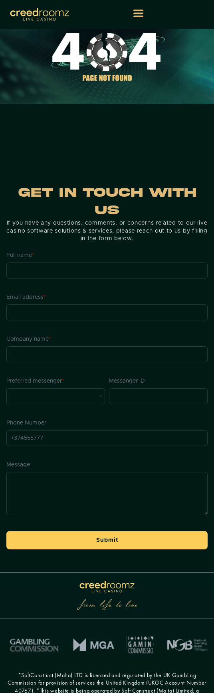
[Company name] (107, 354)
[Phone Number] (107, 438)
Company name (28, 339)
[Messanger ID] (158, 396)
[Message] (107, 493)
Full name (20, 255)
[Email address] (107, 312)
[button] (138, 13)
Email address (26, 297)
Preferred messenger (35, 381)
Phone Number (26, 423)
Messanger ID (127, 381)
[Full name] (107, 270)
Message (18, 465)
